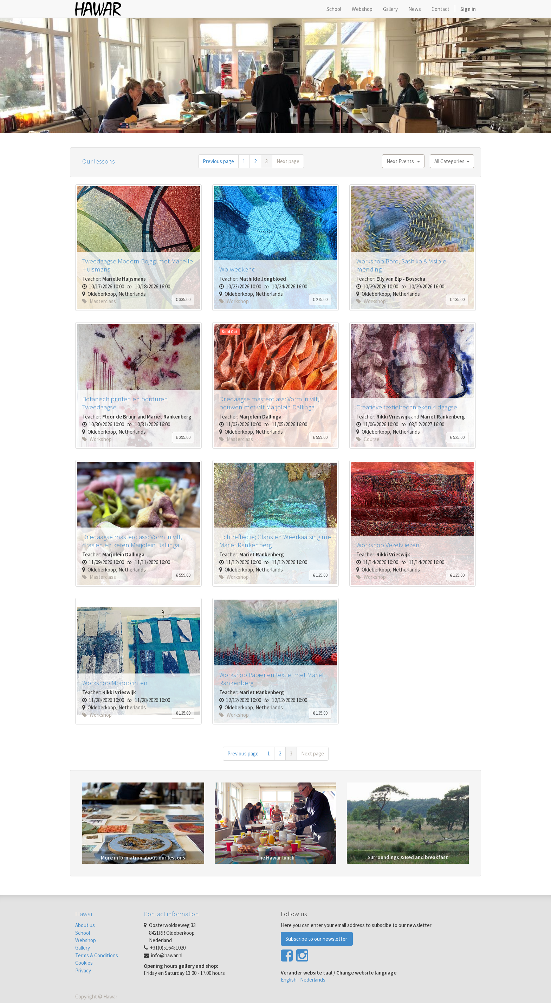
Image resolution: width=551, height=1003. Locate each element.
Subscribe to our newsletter (316, 938)
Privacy (83, 970)
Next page (288, 161)
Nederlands (312, 979)
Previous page (218, 161)
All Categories (451, 161)
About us (85, 925)
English (289, 979)
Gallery (82, 947)
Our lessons (98, 161)
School (82, 932)
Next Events (403, 161)
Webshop (85, 940)
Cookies (84, 962)
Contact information (171, 913)
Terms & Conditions (96, 955)
